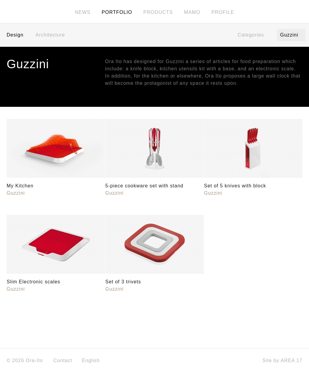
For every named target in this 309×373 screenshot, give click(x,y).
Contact (62, 361)
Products (158, 12)
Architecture (50, 35)
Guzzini (291, 35)
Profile (223, 12)
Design (15, 35)
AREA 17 (291, 361)
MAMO (192, 12)
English (93, 361)
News (83, 12)
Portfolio (117, 12)
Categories (252, 35)
